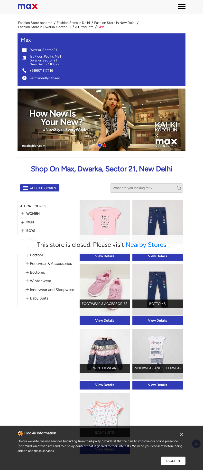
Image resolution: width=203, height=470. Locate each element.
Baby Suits (39, 298)
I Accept (173, 461)
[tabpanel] (101, 120)
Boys (30, 231)
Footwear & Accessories (51, 263)
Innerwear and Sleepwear (52, 290)
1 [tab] (99, 144)
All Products (84, 27)
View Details (104, 256)
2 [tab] (104, 144)
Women (33, 214)
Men (30, 222)
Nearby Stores (146, 245)
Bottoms (37, 272)
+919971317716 (41, 71)
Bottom (36, 255)
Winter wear (40, 281)
